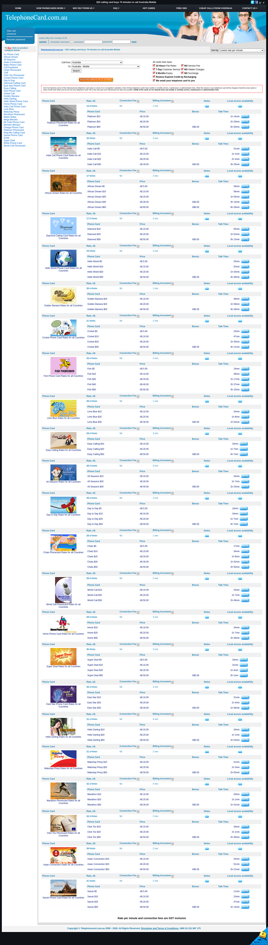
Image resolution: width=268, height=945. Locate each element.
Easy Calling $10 (95, 444)
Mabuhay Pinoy (11, 111)
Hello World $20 (95, 272)
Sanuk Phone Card (13, 135)
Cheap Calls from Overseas (215, 8)
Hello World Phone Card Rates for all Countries (63, 269)
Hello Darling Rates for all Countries (63, 737)
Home (18, 8)
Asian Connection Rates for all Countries (63, 864)
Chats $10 (92, 551)
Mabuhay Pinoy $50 (97, 772)
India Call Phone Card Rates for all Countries (63, 156)
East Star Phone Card (14, 85)
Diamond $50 (93, 239)
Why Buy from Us (82, 8)
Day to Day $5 (94, 508)
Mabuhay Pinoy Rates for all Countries (63, 768)
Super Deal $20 (95, 670)
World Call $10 (94, 590)
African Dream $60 (96, 207)
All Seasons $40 (95, 486)
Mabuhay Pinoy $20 (97, 767)
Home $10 (92, 627)
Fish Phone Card (12, 91)
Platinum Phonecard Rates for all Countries (63, 124)
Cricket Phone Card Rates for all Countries (63, 337)
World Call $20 (94, 595)
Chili (6, 72)
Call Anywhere (11, 67)
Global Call (9, 93)
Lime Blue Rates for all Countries (63, 418)
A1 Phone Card (11, 54)
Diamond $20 (93, 234)
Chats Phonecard (12, 70)
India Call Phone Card (14, 106)
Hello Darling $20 (95, 735)
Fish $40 (91, 384)
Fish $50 (91, 389)
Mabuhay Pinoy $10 (97, 762)
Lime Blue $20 (94, 416)
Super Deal (9, 140)
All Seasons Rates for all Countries (63, 482)
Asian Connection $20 (98, 864)
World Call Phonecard (14, 145)
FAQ (115, 8)
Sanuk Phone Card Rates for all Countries (63, 897)
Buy (10, 48)
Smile (6, 138)
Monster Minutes (12, 125)
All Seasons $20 (95, 481)
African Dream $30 (96, 202)
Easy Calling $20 (95, 449)
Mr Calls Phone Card (14, 122)
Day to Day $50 (95, 524)
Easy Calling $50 (95, 454)
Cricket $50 (93, 347)
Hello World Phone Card (16, 101)
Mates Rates (10, 117)
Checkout (11, 34)
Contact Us (248, 8)
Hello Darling (10, 98)
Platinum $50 (93, 127)
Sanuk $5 (92, 891)
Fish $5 (91, 368)
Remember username (59, 42)
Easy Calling (10, 88)
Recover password (16, 39)
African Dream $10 (96, 191)
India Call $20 (94, 159)
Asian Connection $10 (98, 859)
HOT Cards (149, 8)
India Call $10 (94, 154)
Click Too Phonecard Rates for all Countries (63, 834)
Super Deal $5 (94, 659)
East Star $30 (94, 708)
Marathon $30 (94, 804)
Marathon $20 (94, 799)
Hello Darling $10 (95, 729)
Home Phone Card (13, 104)
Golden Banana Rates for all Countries (63, 305)
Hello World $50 (95, 277)
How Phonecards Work (49, 8)
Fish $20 (91, 379)
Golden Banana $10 (97, 299)
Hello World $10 (95, 266)
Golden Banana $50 (97, 309)
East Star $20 (94, 702)
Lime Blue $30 (94, 422)
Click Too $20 (94, 832)
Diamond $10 (93, 229)
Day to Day (9, 80)
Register (43, 42)
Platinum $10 (93, 116)
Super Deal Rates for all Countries (63, 666)
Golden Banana (11, 96)
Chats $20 (92, 556)
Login (134, 42)
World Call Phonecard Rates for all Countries (63, 605)
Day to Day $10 (95, 513)
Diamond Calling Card (14, 83)
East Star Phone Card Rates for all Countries (63, 705)
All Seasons (9, 59)
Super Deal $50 (95, 675)
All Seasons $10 (95, 476)
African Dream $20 (96, 196)
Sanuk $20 (92, 901)
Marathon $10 (94, 794)
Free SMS (181, 8)
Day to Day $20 (95, 519)
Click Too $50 (94, 837)
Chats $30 (92, 561)
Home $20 (92, 632)
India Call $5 (93, 148)
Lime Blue (9, 109)
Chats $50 (92, 567)
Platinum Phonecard (14, 130)
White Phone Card (13, 143)
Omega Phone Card (14, 127)
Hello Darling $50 (95, 740)
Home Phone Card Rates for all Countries (63, 634)
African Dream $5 (96, 186)
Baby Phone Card (12, 65)
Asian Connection (12, 62)
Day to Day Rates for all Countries (63, 514)
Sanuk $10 (92, 896)
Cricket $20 (93, 341)
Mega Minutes (11, 119)
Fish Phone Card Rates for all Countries (63, 376)
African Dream (11, 57)
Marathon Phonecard (14, 114)
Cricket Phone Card (13, 78)
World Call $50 (94, 600)
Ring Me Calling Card (14, 132)
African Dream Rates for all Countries (63, 193)
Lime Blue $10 (94, 411)
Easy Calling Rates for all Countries (63, 450)
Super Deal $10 (95, 665)
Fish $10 (91, 374)
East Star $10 (94, 697)
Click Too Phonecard (14, 75)
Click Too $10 (94, 826)
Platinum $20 (93, 121)
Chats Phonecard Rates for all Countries (63, 552)
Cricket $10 (93, 336)
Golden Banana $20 (97, 304)
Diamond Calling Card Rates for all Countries (63, 237)
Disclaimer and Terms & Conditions (159, 928)
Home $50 (92, 638)
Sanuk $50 (92, 907)
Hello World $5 (94, 261)
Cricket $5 (92, 331)
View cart (11, 31)
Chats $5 (91, 546)
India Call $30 (94, 164)
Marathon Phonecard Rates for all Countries (63, 802)
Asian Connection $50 (98, 869)
